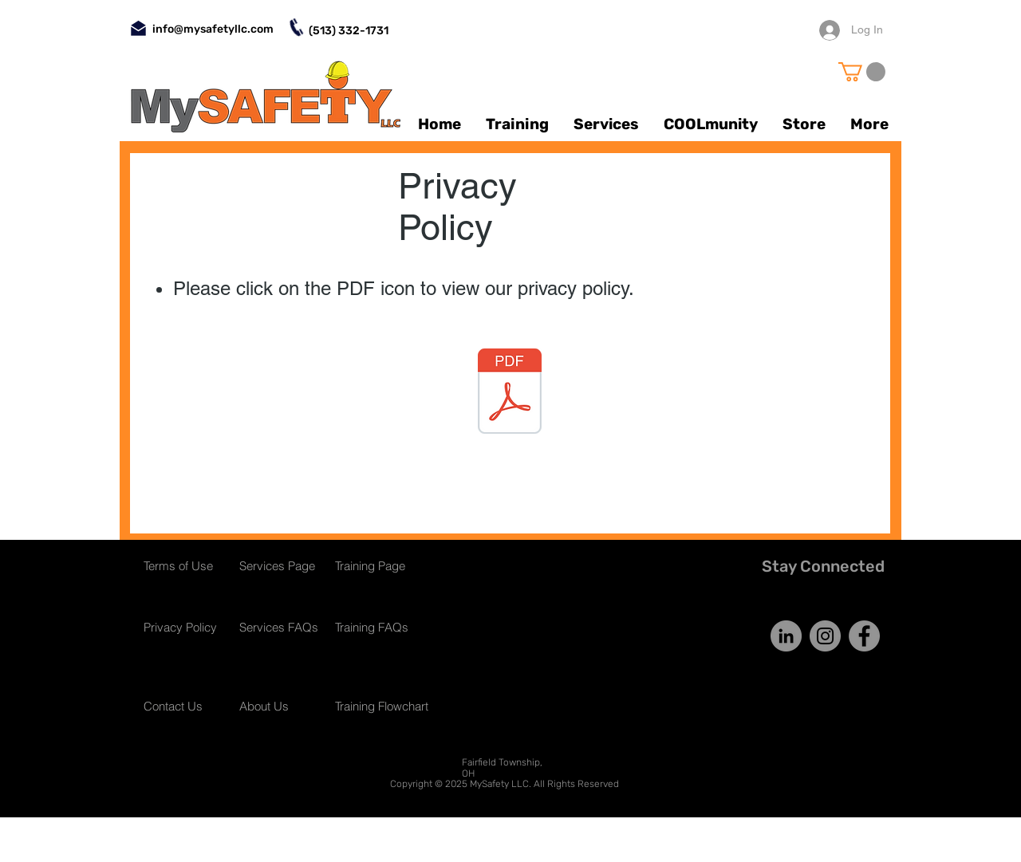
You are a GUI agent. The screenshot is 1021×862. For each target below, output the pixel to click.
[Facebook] (864, 635)
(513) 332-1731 (348, 30)
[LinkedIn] (786, 635)
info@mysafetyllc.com (213, 29)
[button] (861, 71)
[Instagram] (825, 635)
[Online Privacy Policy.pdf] (510, 393)
